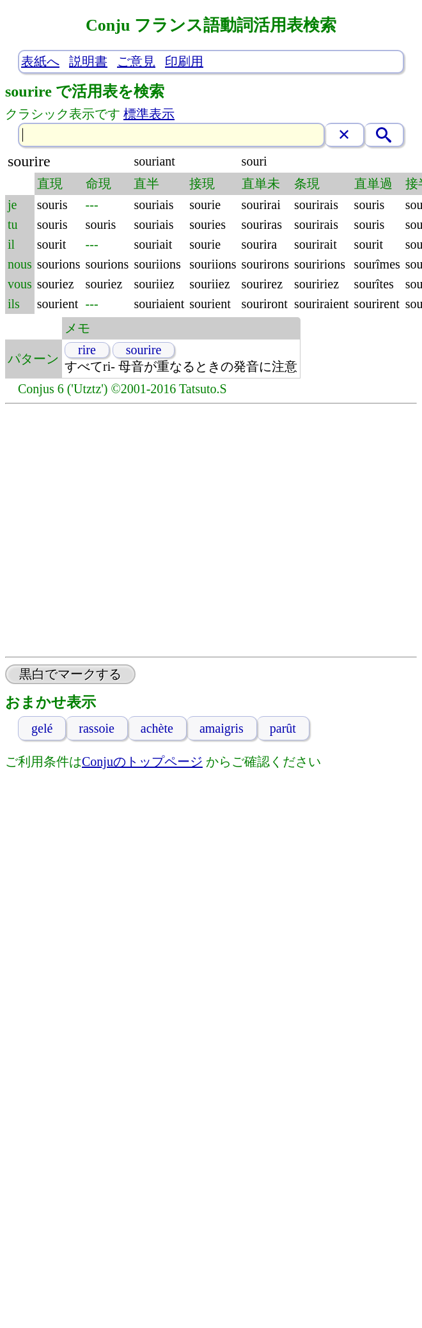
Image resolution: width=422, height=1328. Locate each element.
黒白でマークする (70, 674)
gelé (41, 728)
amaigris (221, 728)
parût (283, 728)
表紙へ (40, 61)
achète (157, 728)
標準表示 (149, 114)
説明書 (88, 61)
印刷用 (184, 61)
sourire (144, 350)
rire (87, 350)
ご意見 (136, 61)
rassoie (96, 728)
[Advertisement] (120, 530)
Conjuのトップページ (142, 761)
